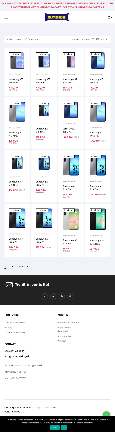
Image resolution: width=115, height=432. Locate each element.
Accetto (54, 427)
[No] (111, 424)
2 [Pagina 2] (12, 266)
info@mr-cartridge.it (17, 356)
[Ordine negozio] (23, 40)
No (64, 427)
